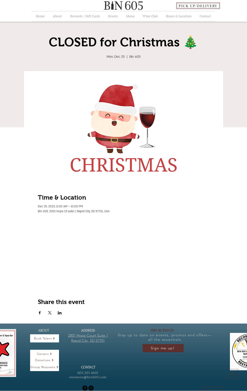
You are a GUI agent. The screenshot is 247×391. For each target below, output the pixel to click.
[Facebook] (84, 388)
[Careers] (44, 354)
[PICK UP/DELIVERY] (198, 5)
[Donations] (44, 360)
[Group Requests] (44, 367)
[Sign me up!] (163, 348)
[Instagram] (91, 388)
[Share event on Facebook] (40, 312)
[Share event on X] (50, 312)
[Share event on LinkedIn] (60, 312)
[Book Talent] (44, 338)
